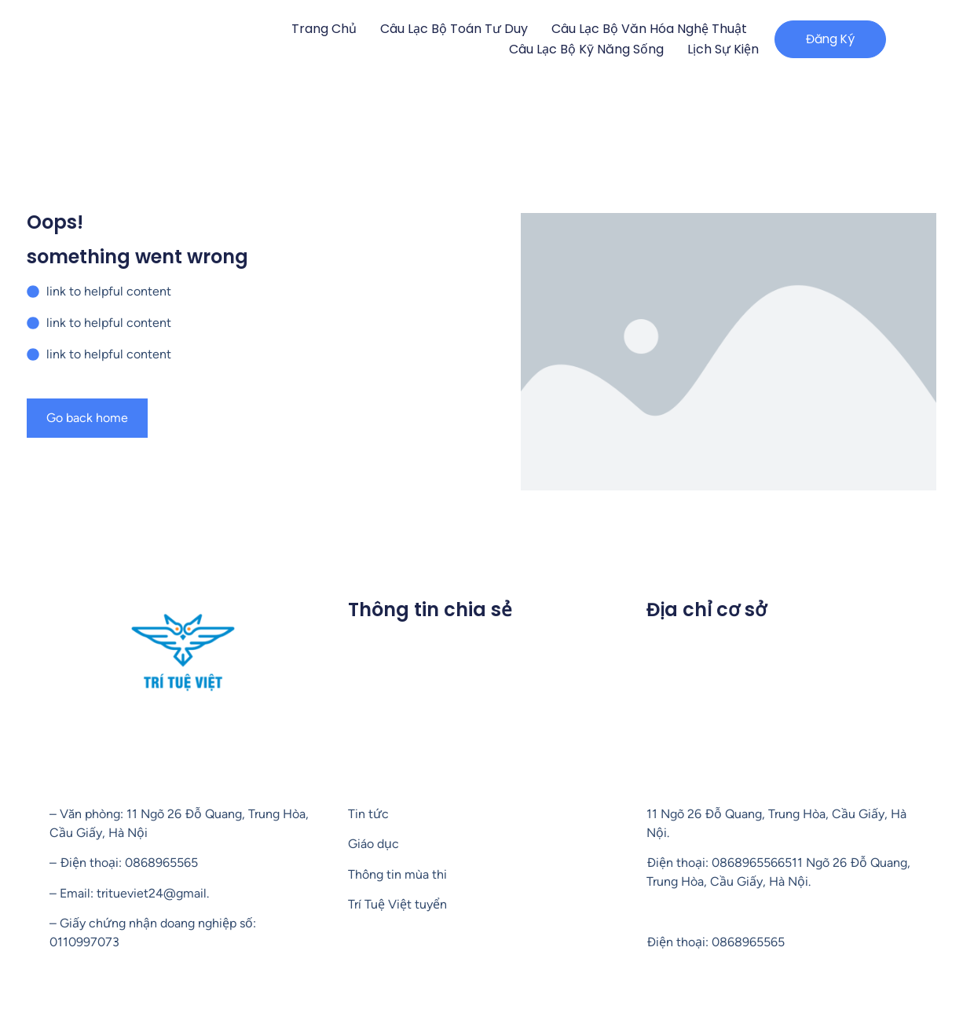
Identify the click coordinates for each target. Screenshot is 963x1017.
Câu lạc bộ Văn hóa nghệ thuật (636, 29)
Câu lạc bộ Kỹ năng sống (573, 49)
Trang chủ (311, 29)
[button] (824, 39)
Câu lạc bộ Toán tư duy (441, 29)
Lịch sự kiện (710, 49)
